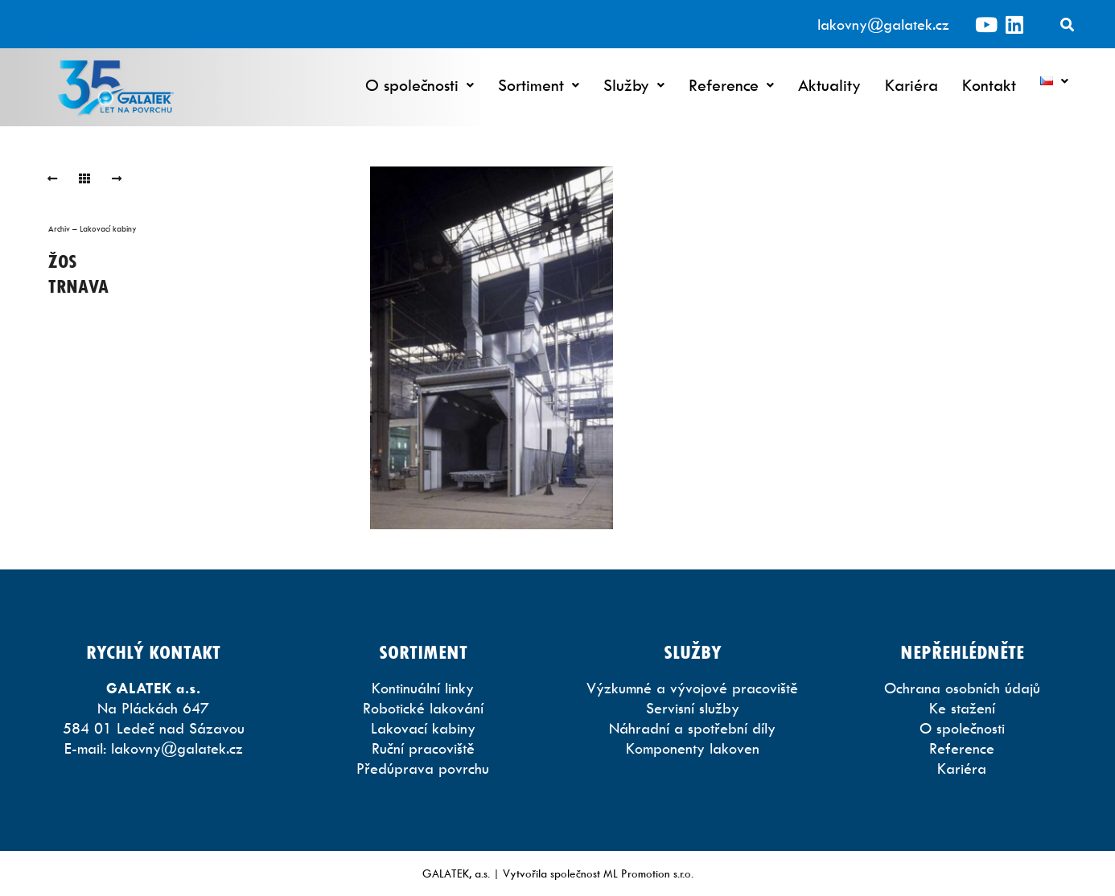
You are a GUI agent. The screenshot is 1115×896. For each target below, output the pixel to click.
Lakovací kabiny (423, 728)
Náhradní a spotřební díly (692, 728)
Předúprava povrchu (422, 768)
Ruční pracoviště (423, 748)
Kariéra (911, 85)
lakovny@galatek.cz (883, 24)
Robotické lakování (423, 708)
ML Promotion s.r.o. (648, 873)
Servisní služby (692, 708)
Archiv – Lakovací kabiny (92, 228)
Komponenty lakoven (692, 748)
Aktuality (829, 85)
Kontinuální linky (423, 688)
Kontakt (989, 85)
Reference (731, 85)
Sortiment (538, 85)
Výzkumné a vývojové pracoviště (692, 688)
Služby (633, 85)
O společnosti (419, 85)
